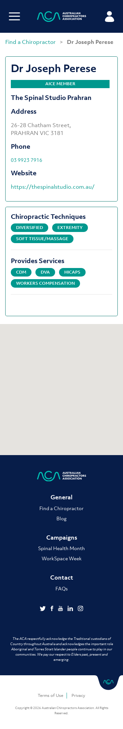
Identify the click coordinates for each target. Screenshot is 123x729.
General (61, 497)
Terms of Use (50, 695)
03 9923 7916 (26, 160)
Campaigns (61, 537)
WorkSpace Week (62, 558)
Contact (61, 577)
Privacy (78, 695)
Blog (61, 518)
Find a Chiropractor (31, 42)
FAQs (61, 588)
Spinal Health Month (61, 548)
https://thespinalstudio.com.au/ (52, 186)
